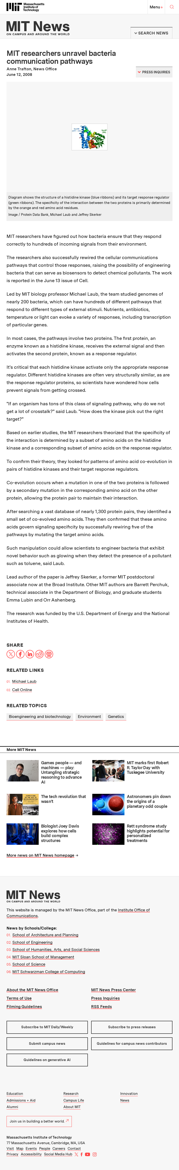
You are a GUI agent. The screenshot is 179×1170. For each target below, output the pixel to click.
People (44, 1148)
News (124, 1100)
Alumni (12, 1107)
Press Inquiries (105, 998)
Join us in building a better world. (39, 1121)
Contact (74, 1148)
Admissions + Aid (21, 1100)
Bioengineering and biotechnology (40, 716)
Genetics (116, 716)
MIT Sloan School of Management (43, 957)
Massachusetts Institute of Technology (39, 1137)
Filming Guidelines (24, 1006)
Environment (89, 716)
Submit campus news (47, 1044)
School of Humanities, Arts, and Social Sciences (56, 949)
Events (31, 1148)
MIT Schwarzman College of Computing (48, 971)
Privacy (12, 1154)
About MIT (72, 1107)
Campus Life (73, 1100)
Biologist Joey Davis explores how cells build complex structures (60, 833)
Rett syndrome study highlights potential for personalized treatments (148, 833)
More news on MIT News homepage (40, 855)
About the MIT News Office (32, 989)
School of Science (28, 964)
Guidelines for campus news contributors (132, 1044)
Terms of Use (19, 998)
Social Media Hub (58, 1154)
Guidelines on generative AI (47, 1060)
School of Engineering (32, 942)
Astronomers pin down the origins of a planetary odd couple (149, 801)
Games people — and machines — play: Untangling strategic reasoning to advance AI (61, 772)
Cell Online (22, 689)
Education (15, 1094)
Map (19, 1148)
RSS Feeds (101, 1006)
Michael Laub (24, 681)
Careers (58, 1148)
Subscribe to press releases (132, 1027)
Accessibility (31, 1154)
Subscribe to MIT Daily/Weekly (47, 1027)
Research (71, 1094)
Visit (10, 1148)
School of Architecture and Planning (45, 935)
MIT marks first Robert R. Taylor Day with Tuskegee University (148, 767)
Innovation (129, 1094)
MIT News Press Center (113, 989)
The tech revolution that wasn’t (63, 799)
